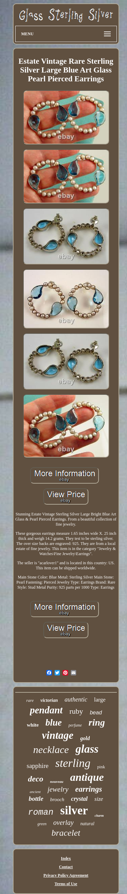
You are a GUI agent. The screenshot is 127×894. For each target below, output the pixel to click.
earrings (88, 789)
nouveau (56, 781)
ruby (76, 711)
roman (41, 812)
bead (96, 712)
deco (35, 778)
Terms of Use (66, 883)
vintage (57, 735)
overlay (63, 822)
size (98, 799)
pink (101, 766)
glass (87, 749)
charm (99, 815)
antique (87, 777)
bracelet (65, 833)
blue (53, 722)
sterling (72, 763)
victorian (49, 700)
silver (74, 810)
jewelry (57, 789)
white (33, 725)
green (41, 823)
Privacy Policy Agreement (65, 875)
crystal (79, 798)
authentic (76, 699)
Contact (66, 867)
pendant (46, 710)
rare (30, 700)
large (100, 699)
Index (66, 858)
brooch (57, 799)
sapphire (37, 765)
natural (87, 823)
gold (85, 738)
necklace (51, 749)
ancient (35, 792)
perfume (75, 725)
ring (97, 722)
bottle (36, 798)
